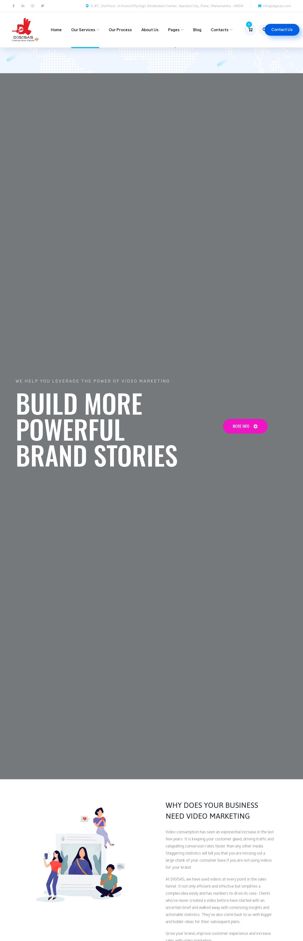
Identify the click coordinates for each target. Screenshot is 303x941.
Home (56, 29)
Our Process (120, 29)
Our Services (83, 29)
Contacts (220, 29)
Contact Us (282, 29)
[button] (245, 426)
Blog (197, 29)
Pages (174, 29)
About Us (150, 29)
